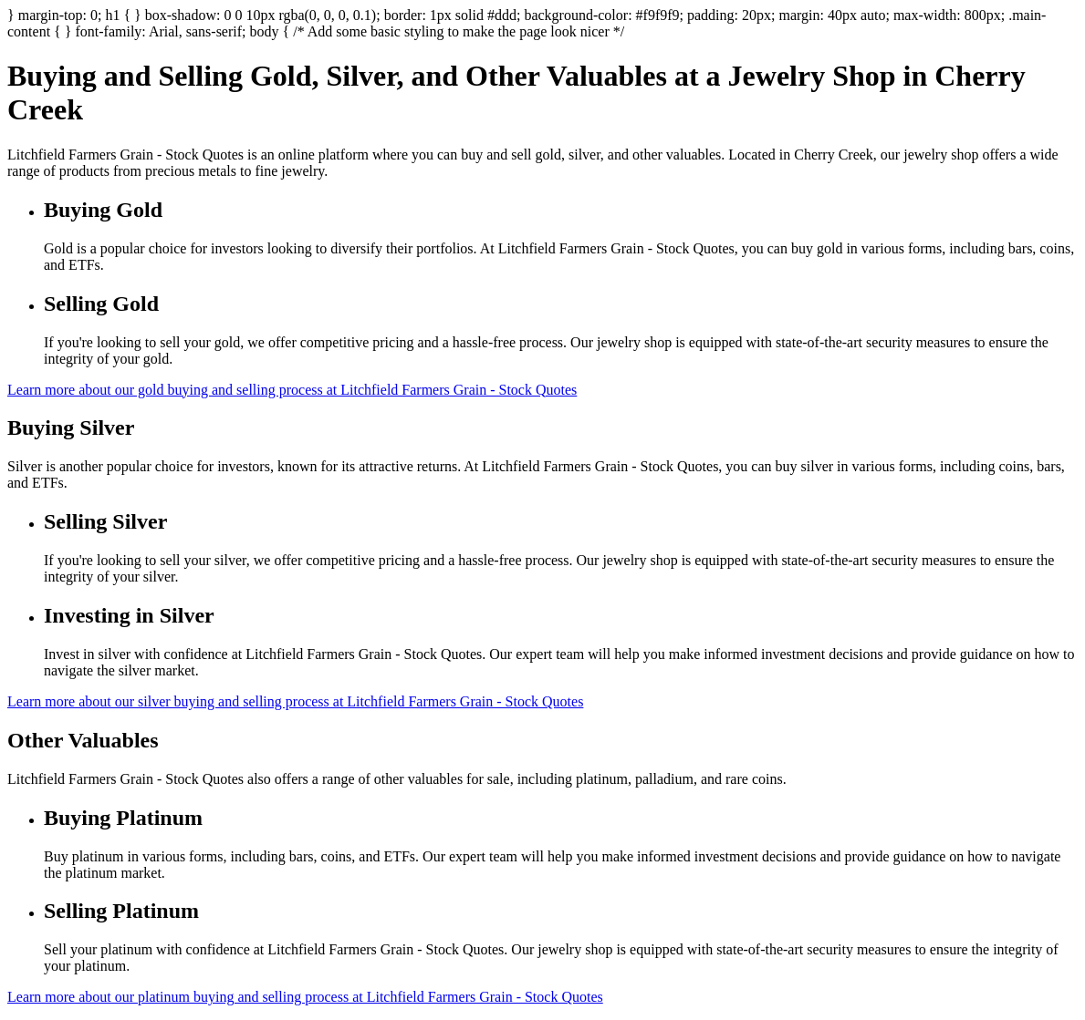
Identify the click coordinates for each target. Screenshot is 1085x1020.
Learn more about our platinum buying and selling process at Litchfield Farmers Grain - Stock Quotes (305, 997)
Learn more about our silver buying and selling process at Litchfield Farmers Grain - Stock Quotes (295, 701)
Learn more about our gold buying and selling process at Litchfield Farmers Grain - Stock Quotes (292, 389)
